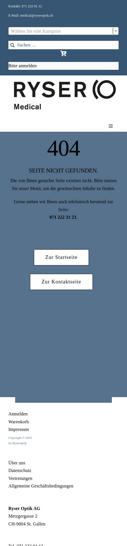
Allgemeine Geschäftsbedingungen (40, 486)
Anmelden (18, 413)
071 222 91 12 (32, 6)
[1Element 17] (65, 81)
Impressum (18, 429)
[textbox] (63, 31)
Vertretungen (20, 478)
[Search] (12, 45)
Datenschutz (19, 470)
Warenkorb (18, 421)
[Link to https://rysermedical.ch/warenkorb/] (63, 53)
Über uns (16, 462)
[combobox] (63, 31)
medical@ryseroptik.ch (36, 15)
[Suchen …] (63, 45)
